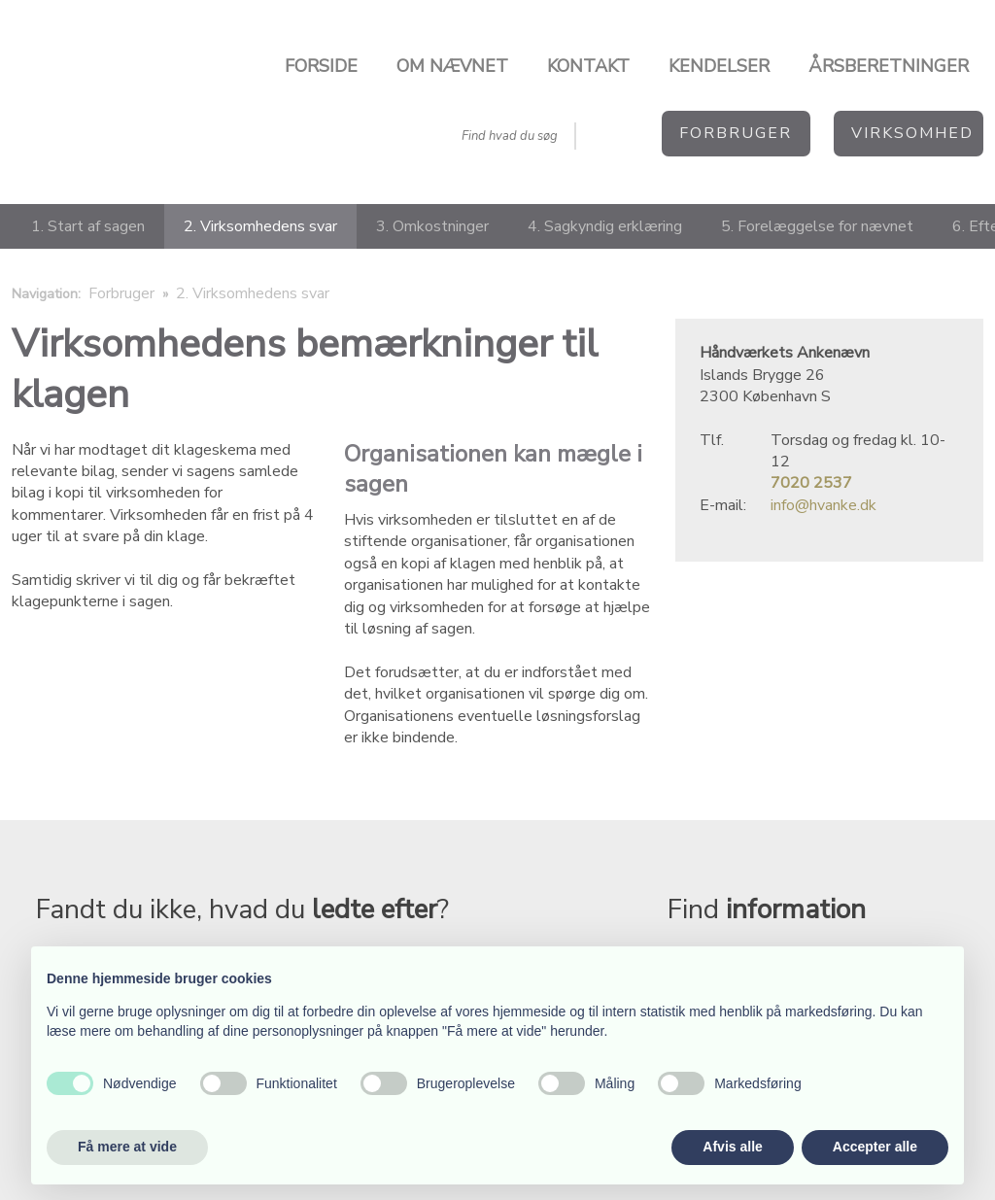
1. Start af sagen (88, 226)
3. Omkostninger (432, 226)
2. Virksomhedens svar (260, 226)
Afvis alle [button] (732, 1146)
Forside (321, 66)
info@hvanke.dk (823, 505)
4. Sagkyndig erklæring (605, 226)
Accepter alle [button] (875, 1146)
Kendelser (719, 66)
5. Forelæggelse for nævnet (817, 226)
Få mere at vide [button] (127, 1146)
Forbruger (123, 293)
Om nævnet (452, 66)
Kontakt (588, 66)
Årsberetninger (888, 66)
